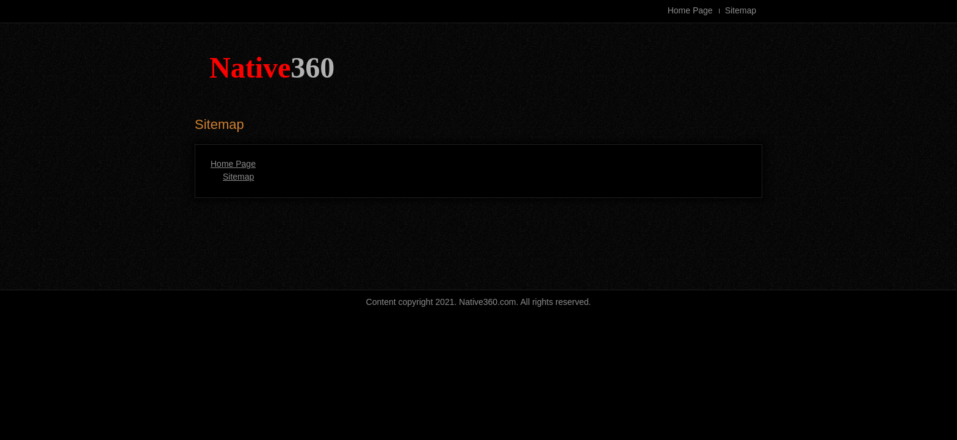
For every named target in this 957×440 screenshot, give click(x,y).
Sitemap (740, 10)
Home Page (690, 10)
